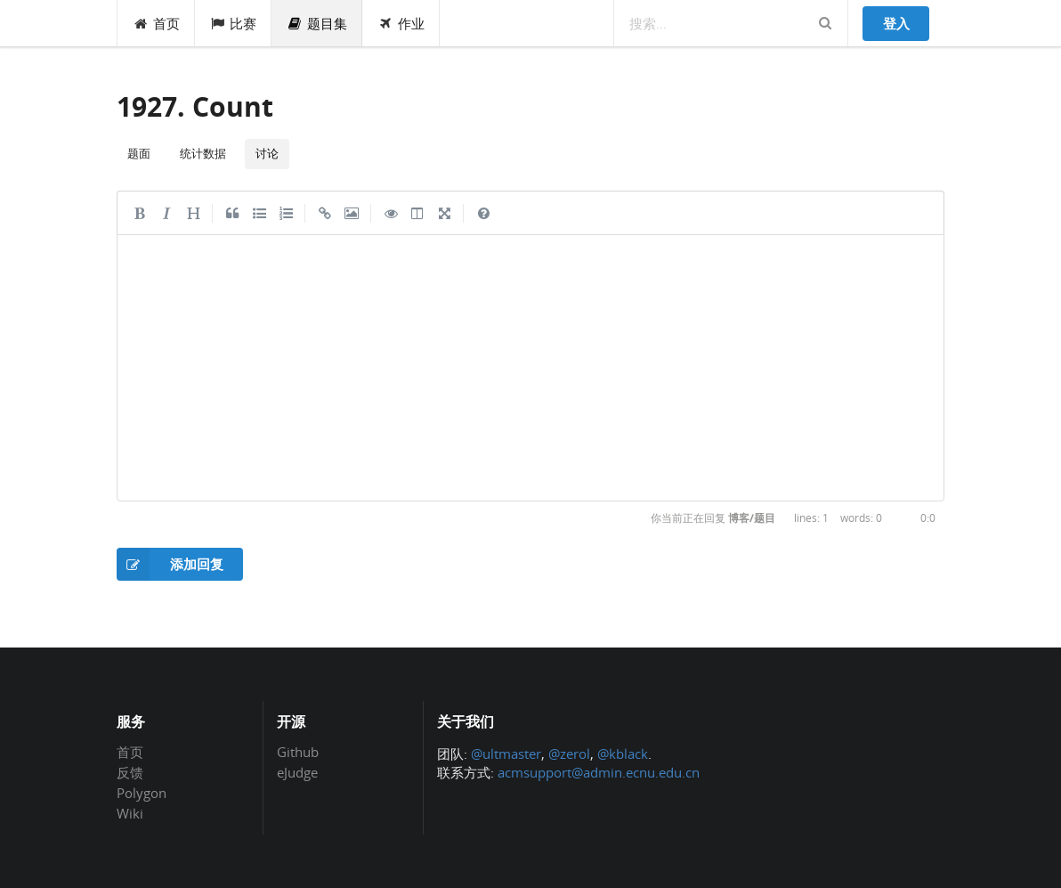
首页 (156, 23)
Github (298, 753)
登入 (896, 23)
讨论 (267, 153)
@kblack (622, 753)
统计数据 (203, 153)
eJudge (297, 771)
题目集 (317, 23)
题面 (138, 153)
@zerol (569, 753)
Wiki (130, 812)
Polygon (141, 793)
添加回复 (170, 564)
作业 (401, 23)
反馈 (130, 772)
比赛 (233, 23)
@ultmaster (506, 753)
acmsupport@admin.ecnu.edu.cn (599, 772)
